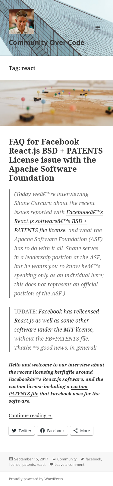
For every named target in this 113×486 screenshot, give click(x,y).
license (14, 464)
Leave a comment (69, 464)
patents (28, 464)
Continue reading (30, 415)
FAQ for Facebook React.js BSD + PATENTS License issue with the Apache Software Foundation (56, 159)
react (41, 464)
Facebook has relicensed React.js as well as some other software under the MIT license (56, 320)
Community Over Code (46, 42)
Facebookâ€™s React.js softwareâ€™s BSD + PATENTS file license (58, 221)
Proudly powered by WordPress (36, 478)
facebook (93, 459)
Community (67, 459)
